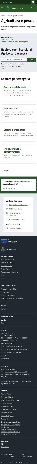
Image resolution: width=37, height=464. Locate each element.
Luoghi (3, 320)
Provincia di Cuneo (7, 397)
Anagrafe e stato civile (8, 289)
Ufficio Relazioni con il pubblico (11, 352)
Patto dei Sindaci (6, 412)
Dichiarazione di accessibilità (10, 422)
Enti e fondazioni (6, 266)
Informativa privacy (7, 416)
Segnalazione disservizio (9, 429)
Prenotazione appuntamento (10, 432)
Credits (11, 456)
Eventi (3, 323)
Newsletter (5, 447)
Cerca (31, 59)
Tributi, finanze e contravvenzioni (12, 298)
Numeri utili (5, 358)
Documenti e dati (6, 262)
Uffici (2, 278)
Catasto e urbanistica (8, 295)
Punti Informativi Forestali (9, 409)
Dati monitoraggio (7, 454)
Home (3, 16)
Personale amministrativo (9, 272)
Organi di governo (7, 269)
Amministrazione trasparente (10, 425)
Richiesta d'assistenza (8, 434)
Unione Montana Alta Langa (10, 400)
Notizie (3, 309)
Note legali (4, 419)
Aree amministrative (8, 259)
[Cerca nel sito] (31, 8)
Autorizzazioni (5, 292)
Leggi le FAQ (5, 427)
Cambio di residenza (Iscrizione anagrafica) (15, 41)
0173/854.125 (12, 340)
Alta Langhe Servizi (7, 406)
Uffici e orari (5, 355)
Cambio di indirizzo (7, 39)
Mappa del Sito (27, 456)
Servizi (8, 16)
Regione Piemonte (7, 2)
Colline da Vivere (6, 403)
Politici (3, 275)
